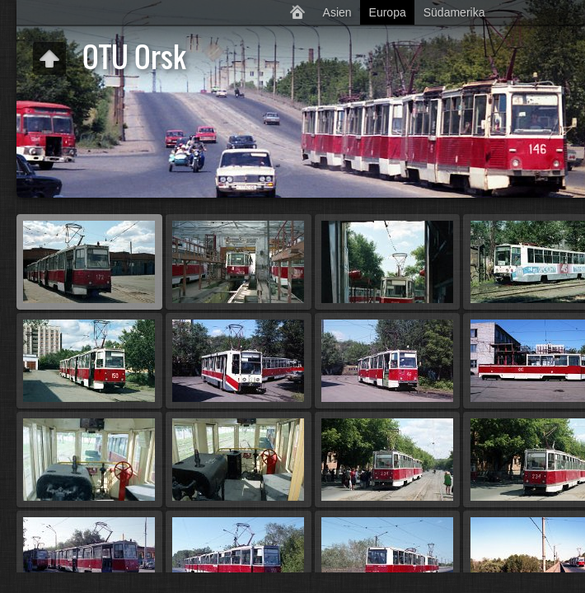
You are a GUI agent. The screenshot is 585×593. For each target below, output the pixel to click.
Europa (387, 12)
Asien (337, 12)
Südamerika (454, 12)
